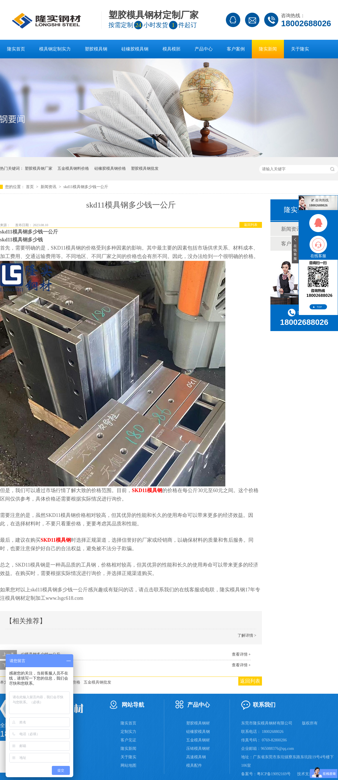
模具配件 (194, 765)
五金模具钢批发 (97, 682)
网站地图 (128, 765)
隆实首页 (16, 49)
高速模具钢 (196, 757)
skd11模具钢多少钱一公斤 (85, 187)
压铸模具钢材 (198, 748)
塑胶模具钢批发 (145, 168)
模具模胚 (172, 49)
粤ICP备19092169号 (274, 774)
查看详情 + (241, 654)
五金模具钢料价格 (73, 168)
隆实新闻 (268, 49)
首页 (30, 187)
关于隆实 (300, 49)
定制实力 (128, 732)
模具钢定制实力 (55, 49)
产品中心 (204, 49)
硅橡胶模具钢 (134, 49)
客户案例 (236, 49)
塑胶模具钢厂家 (38, 168)
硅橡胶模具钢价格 (110, 168)
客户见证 (128, 740)
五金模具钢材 (198, 740)
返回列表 (250, 225)
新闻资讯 (49, 187)
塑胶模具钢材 (198, 723)
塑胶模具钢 (96, 49)
